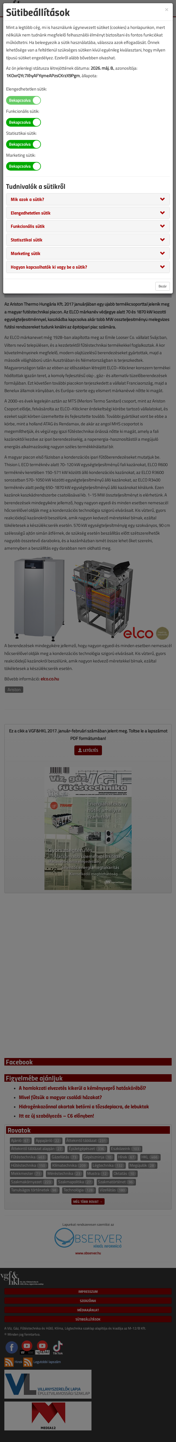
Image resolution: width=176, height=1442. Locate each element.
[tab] (88, 199)
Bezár (163, 286)
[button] (27, 199)
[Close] (166, 9)
